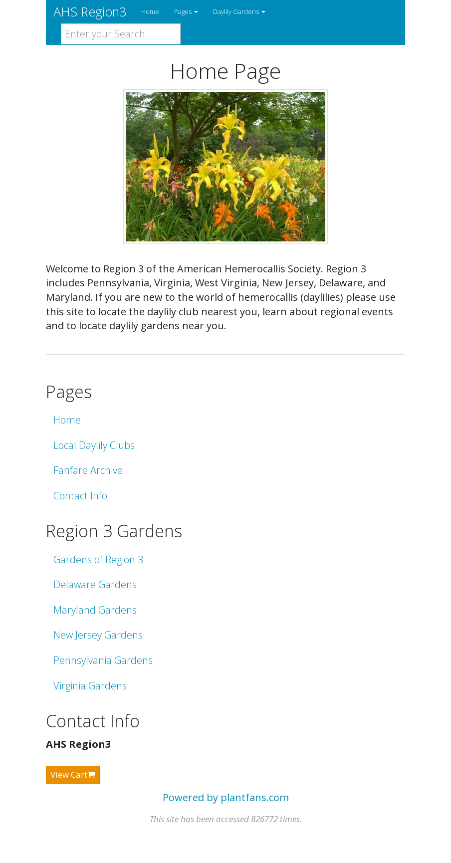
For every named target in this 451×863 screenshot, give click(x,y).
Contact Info (80, 495)
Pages (186, 11)
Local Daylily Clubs (94, 445)
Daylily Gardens (239, 11)
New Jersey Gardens (98, 635)
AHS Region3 (89, 11)
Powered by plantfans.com (226, 797)
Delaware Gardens (95, 584)
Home (150, 11)
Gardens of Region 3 (98, 559)
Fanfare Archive (88, 470)
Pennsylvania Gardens (103, 660)
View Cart (72, 774)
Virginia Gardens (90, 685)
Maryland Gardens (95, 610)
